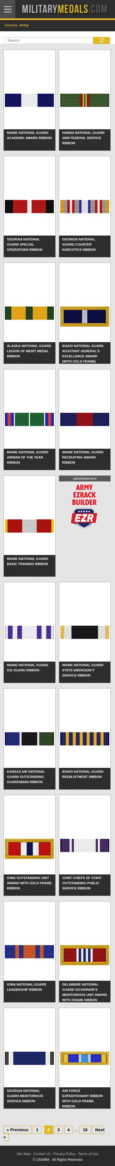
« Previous (18, 1129)
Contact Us (41, 1154)
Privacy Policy (64, 1154)
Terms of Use (88, 1154)
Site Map (23, 1154)
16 (85, 1129)
